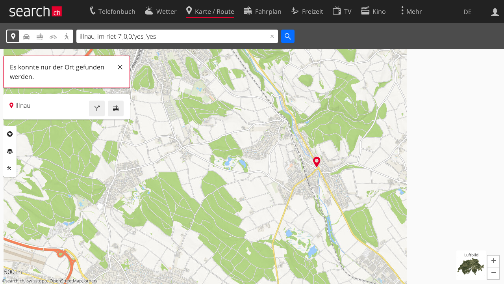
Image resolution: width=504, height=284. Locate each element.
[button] (493, 261)
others (90, 281)
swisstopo (37, 281)
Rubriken (10, 134)
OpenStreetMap (66, 281)
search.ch (15, 281)
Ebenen (10, 151)
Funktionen (10, 168)
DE (467, 11)
